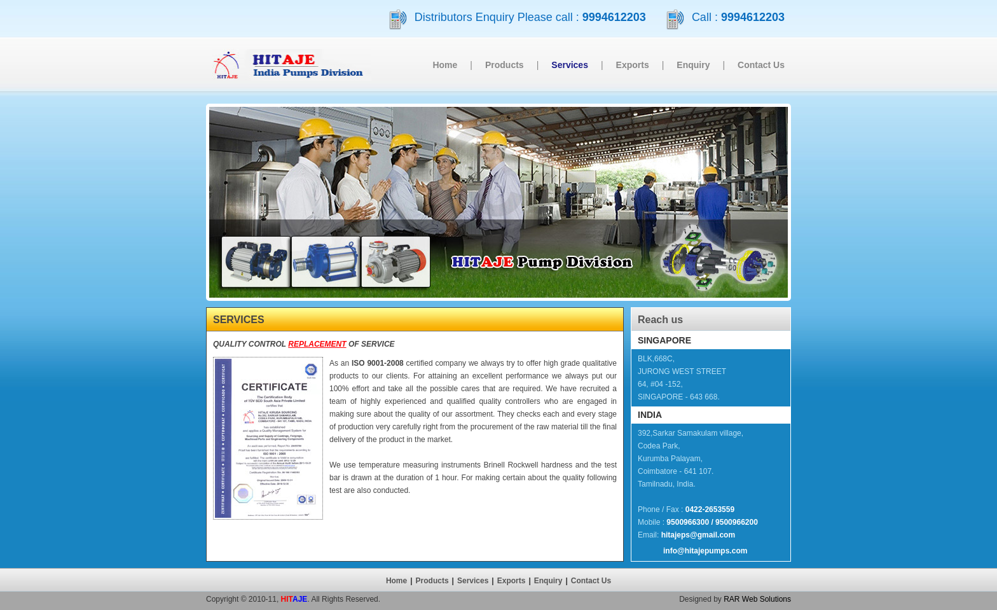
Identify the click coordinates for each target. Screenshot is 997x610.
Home (444, 65)
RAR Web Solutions (757, 599)
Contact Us (761, 65)
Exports (632, 65)
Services (472, 580)
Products (504, 65)
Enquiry (693, 65)
